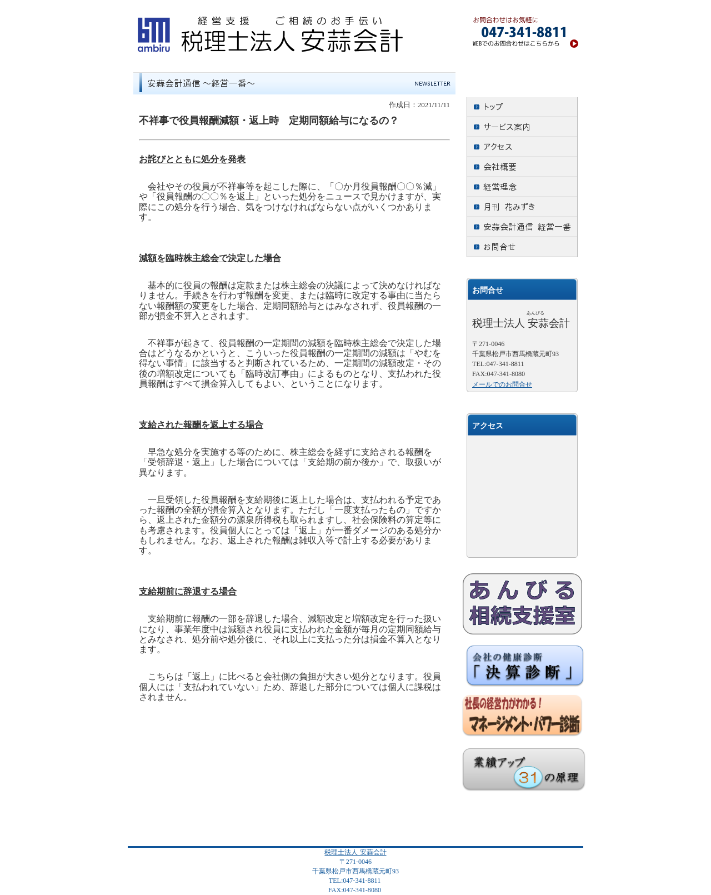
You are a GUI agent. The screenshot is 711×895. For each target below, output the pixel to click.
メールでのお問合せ (502, 384)
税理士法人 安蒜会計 (355, 852)
